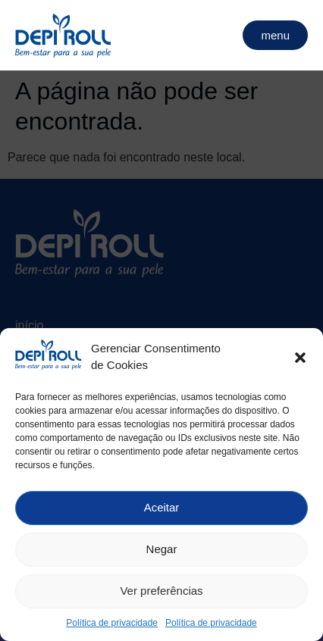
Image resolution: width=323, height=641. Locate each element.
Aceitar (162, 511)
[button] (300, 360)
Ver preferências (161, 594)
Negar (161, 552)
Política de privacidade (112, 626)
